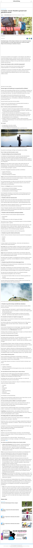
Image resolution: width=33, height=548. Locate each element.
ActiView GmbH (20, 546)
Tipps (7, 440)
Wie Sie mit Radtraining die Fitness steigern (9, 502)
